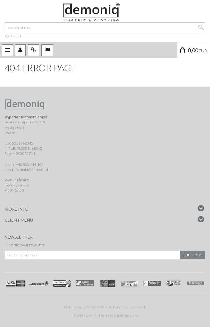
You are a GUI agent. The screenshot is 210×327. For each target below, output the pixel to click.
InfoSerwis (82, 315)
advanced (13, 36)
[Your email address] (92, 255)
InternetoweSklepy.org (117, 315)
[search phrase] (105, 27)
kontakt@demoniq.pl (32, 169)
